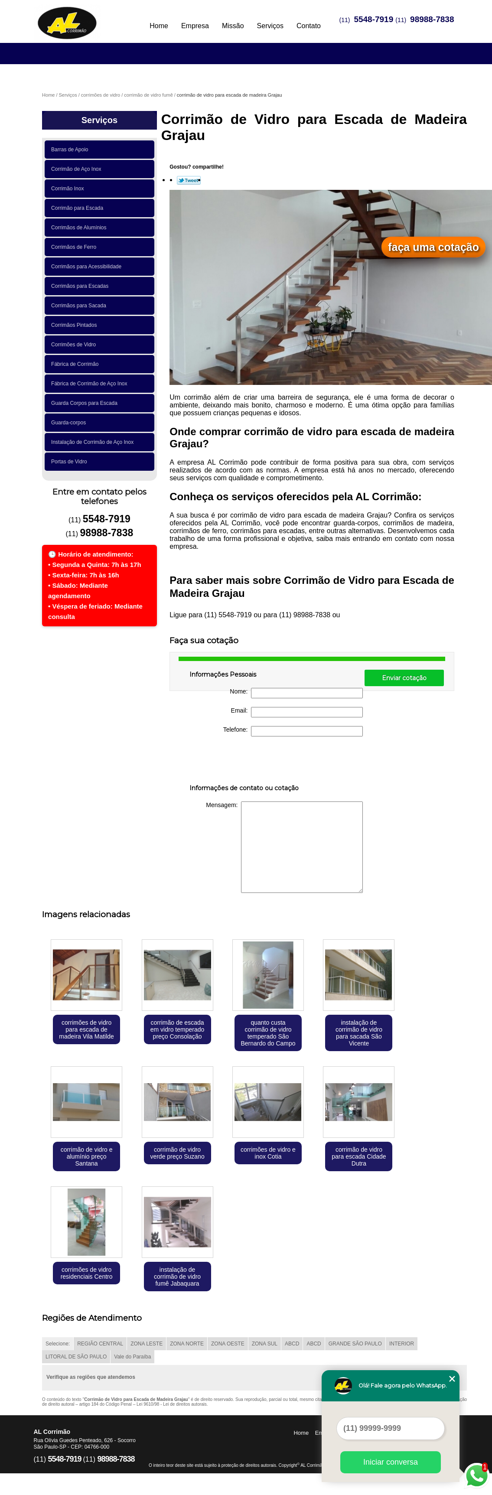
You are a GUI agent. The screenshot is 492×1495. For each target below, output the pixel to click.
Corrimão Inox (69, 189)
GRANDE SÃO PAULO (355, 1344)
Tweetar (189, 180)
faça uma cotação (433, 247)
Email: (297, 712)
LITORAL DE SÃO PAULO (76, 1357)
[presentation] (244, 762)
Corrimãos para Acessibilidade (87, 267)
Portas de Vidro (70, 462)
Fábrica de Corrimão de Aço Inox (90, 384)
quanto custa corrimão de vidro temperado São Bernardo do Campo (268, 1033)
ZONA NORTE (187, 1344)
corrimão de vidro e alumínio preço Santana (87, 1156)
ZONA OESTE (227, 1344)
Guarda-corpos (70, 423)
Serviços (270, 25)
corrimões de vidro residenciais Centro (87, 1273)
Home (159, 25)
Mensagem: (284, 847)
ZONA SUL (264, 1344)
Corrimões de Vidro (75, 345)
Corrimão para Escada (78, 208)
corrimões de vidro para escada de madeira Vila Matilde (86, 1029)
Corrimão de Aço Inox (77, 169)
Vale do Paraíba (132, 1357)
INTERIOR (401, 1344)
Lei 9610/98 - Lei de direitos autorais (172, 1404)
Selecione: (58, 1344)
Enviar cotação (404, 678)
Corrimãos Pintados (75, 325)
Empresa (195, 25)
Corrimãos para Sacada (80, 306)
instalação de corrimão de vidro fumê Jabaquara (177, 1276)
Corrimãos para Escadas (81, 286)
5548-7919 (373, 19)
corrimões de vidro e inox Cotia (268, 1153)
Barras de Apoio (71, 150)
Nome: (296, 693)
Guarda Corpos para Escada (85, 403)
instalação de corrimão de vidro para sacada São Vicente (359, 1033)
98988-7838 (432, 19)
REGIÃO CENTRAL (100, 1344)
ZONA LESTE (146, 1344)
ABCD (292, 1344)
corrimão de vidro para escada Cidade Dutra (359, 1156)
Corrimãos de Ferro (75, 247)
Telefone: (293, 731)
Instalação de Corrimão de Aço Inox (94, 442)
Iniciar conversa (390, 1462)
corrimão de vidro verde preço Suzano (177, 1153)
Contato (309, 25)
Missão (233, 25)
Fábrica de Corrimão (76, 364)
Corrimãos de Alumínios (80, 228)
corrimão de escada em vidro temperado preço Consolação (177, 1029)
